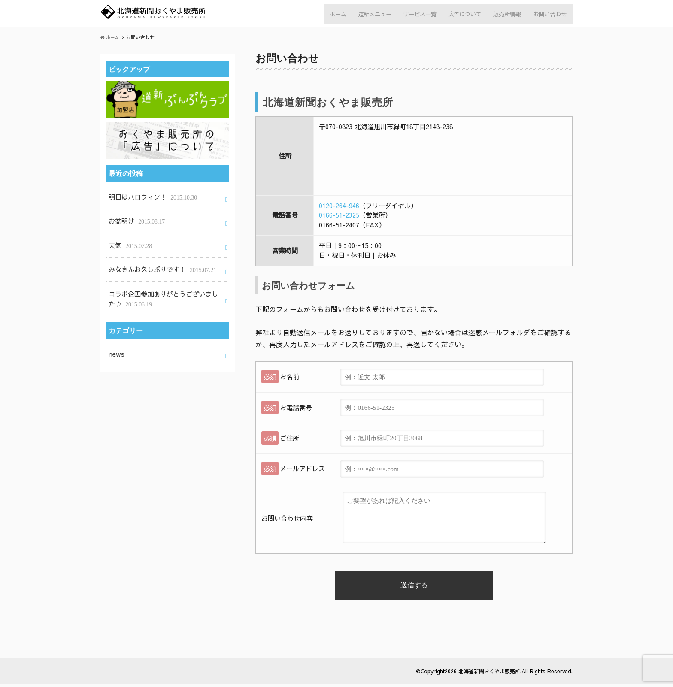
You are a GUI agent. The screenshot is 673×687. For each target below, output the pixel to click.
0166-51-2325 (339, 218)
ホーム (328, 15)
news (116, 344)
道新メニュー (367, 15)
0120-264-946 (339, 208)
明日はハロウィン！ (151, 198)
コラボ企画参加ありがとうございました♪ (163, 292)
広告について (461, 15)
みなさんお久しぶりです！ (160, 264)
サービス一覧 (414, 15)
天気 (130, 243)
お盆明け (136, 221)
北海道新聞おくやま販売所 (486, 674)
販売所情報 (505, 15)
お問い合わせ (549, 15)
